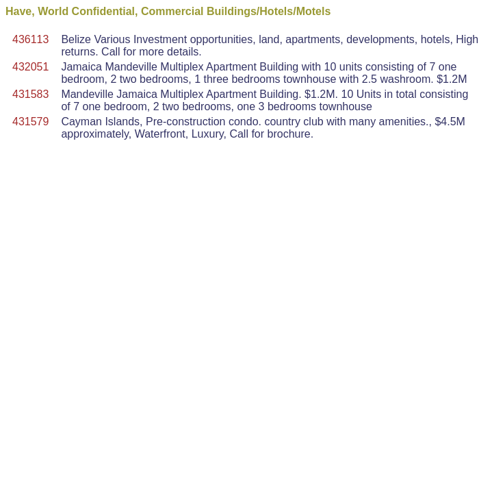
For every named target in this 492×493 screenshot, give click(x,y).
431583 (30, 94)
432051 (30, 67)
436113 (30, 39)
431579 (30, 121)
